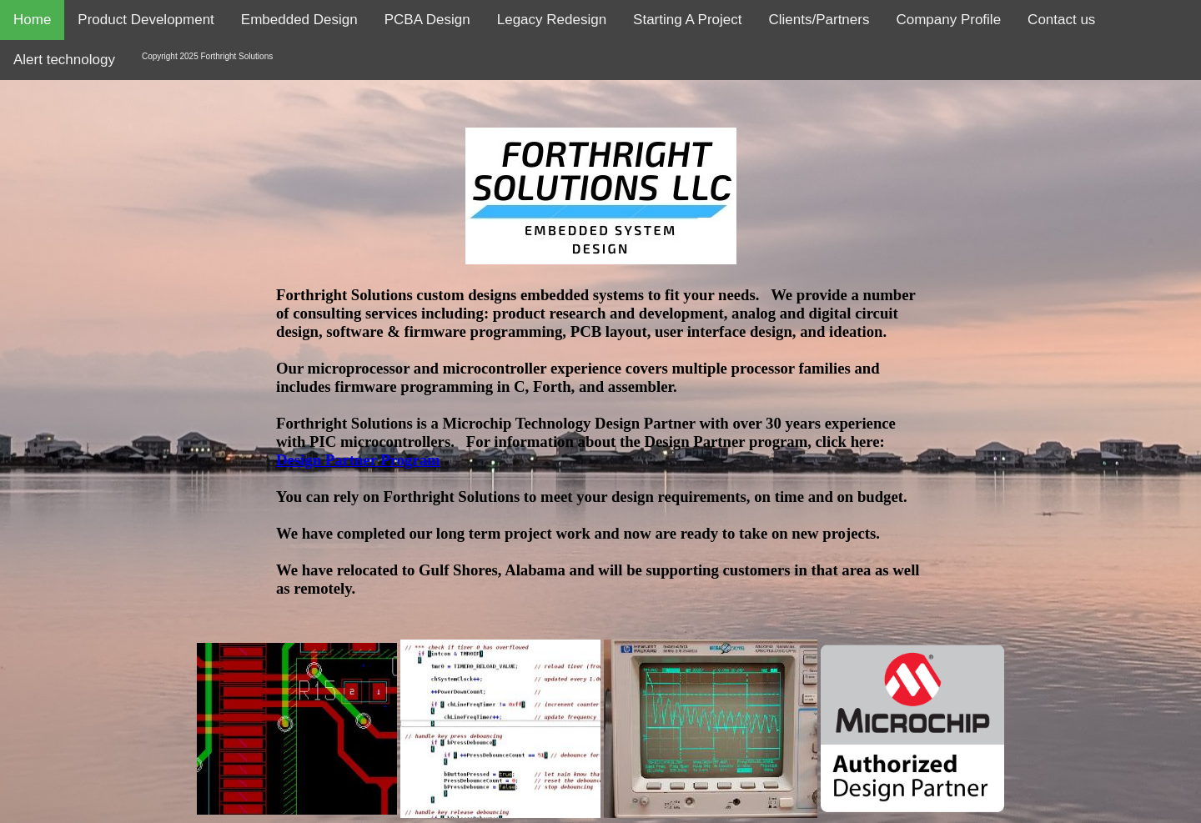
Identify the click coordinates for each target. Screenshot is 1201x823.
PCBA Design (427, 20)
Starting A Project (687, 20)
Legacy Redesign (551, 20)
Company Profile (948, 20)
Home (32, 20)
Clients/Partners (819, 20)
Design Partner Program (358, 460)
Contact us (1061, 20)
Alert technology (64, 60)
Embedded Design (299, 20)
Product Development (146, 20)
